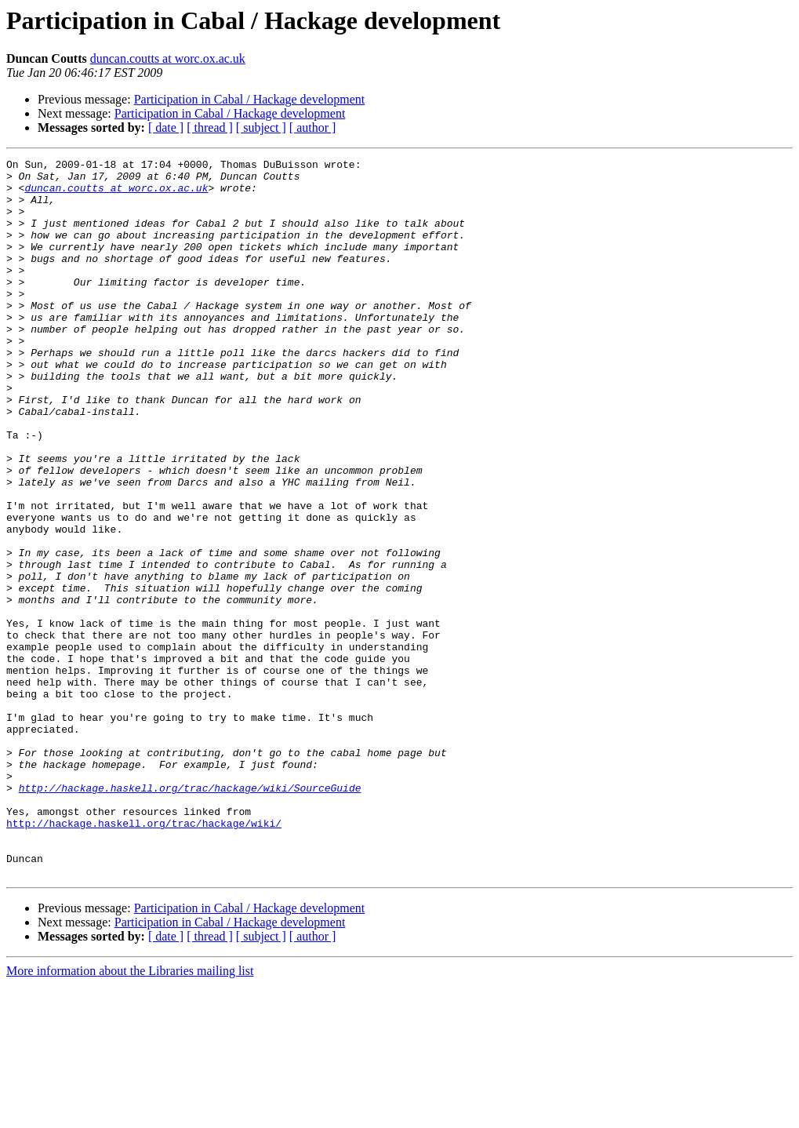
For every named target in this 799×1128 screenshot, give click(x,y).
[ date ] (165, 127)
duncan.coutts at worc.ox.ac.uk (167, 58)
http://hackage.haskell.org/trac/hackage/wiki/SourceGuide (190, 915)
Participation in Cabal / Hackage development (249, 99)
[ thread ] (210, 127)
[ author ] (312, 127)
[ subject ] (261, 127)
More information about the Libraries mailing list (129, 1114)
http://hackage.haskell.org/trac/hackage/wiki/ (143, 957)
